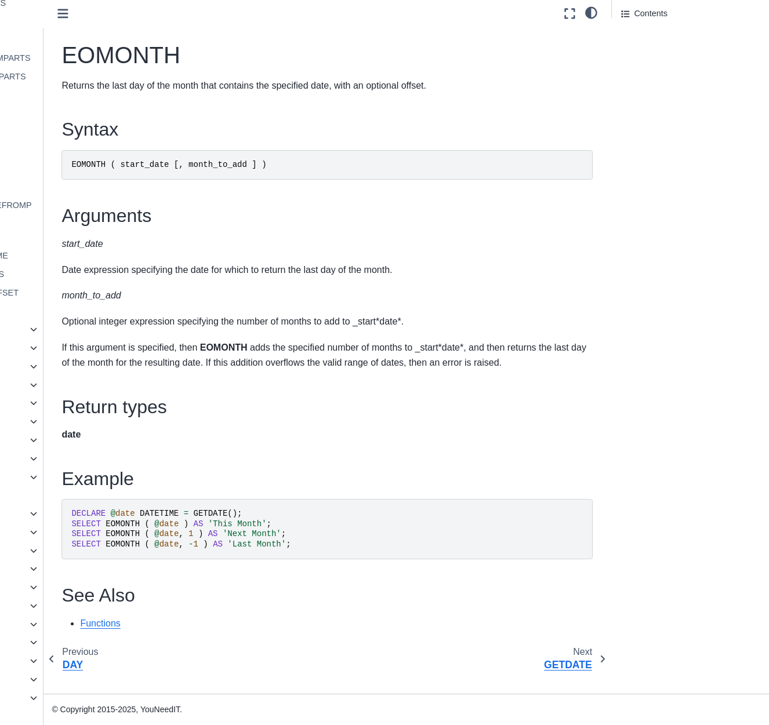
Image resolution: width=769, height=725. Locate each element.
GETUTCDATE (71, 150)
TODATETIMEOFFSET (86, 292)
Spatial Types (49, 624)
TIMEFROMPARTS (78, 274)
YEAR (54, 311)
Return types (645, 67)
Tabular (47, 477)
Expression (54, 329)
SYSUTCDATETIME (80, 255)
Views (35, 587)
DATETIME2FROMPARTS (92, 58)
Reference (34, 679)
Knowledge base (46, 697)
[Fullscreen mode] (570, 13)
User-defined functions (66, 495)
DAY (51, 94)
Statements (45, 550)
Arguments (641, 51)
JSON (35, 605)
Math (43, 366)
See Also (637, 99)
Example (637, 83)
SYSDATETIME (72, 237)
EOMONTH (64, 113)
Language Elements (61, 513)
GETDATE (62, 131)
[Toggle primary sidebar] (173, 13)
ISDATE (57, 168)
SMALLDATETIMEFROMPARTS (92, 212)
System (47, 458)
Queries (38, 532)
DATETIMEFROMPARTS (89, 76)
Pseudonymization (68, 402)
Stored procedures (58, 568)
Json (42, 347)
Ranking (49, 421)
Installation (35, 642)
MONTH (58, 186)
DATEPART (64, 39)
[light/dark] (591, 12)
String (45, 440)
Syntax (634, 35)
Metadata (51, 384)
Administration (41, 660)
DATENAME (66, 20)
